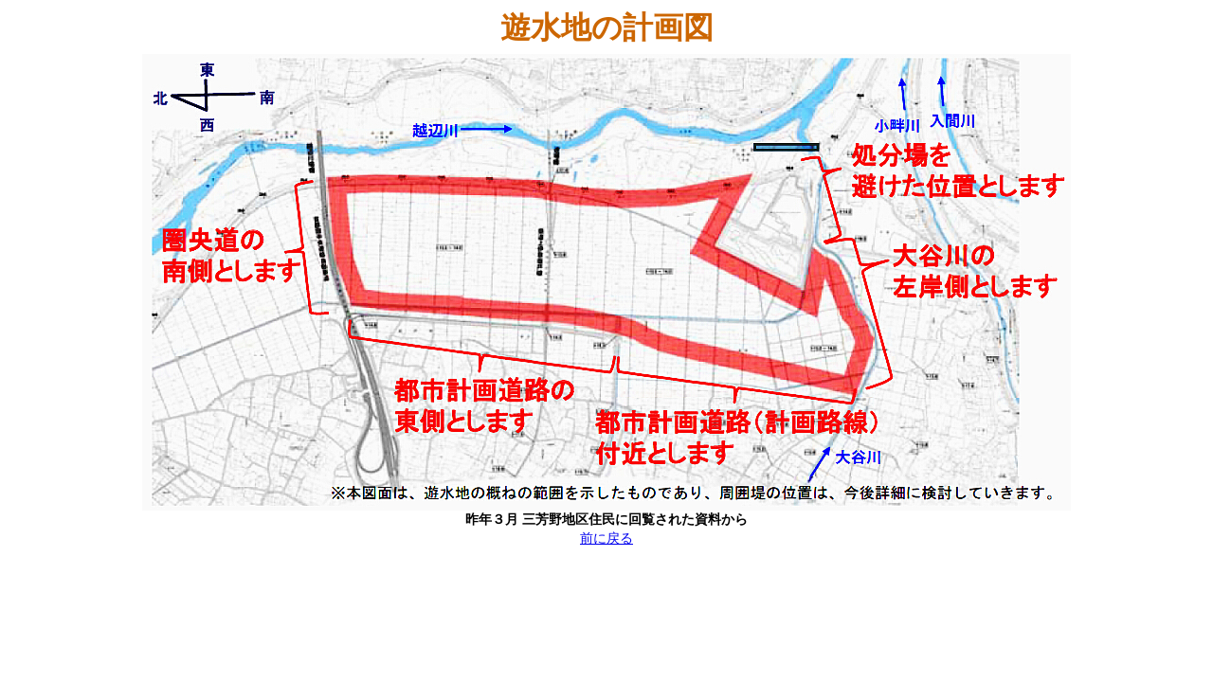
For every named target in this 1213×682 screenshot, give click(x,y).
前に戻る (606, 538)
